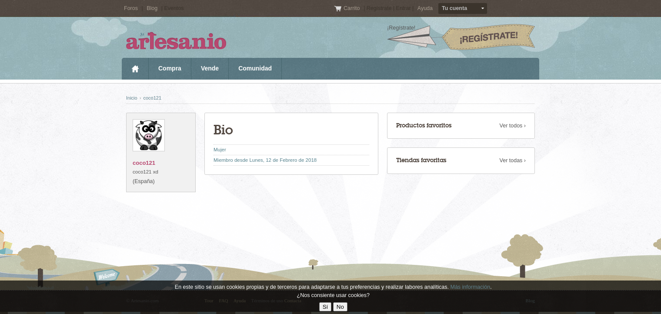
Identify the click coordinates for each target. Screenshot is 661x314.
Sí (325, 307)
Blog (152, 8)
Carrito (352, 8)
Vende (210, 68)
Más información (470, 287)
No (340, 307)
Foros (131, 8)
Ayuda (425, 8)
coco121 (152, 97)
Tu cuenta (454, 8)
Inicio (135, 69)
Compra (169, 68)
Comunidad (255, 68)
